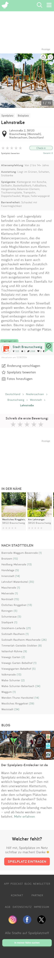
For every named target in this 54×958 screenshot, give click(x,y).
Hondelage (7, 570)
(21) (28, 628)
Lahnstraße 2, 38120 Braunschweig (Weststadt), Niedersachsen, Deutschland (26, 134)
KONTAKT (17, 895)
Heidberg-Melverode (13, 564)
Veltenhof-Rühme (11, 651)
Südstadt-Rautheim (13, 634)
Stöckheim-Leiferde (13, 628)
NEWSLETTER (41, 883)
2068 (31, 351)
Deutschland (12, 394)
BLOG (28, 883)
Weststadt (36, 399)
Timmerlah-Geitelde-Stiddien (19, 645)
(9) (25, 651)
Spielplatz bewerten (10, 153)
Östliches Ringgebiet (13, 605)
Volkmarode (8, 674)
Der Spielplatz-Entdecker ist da (24, 765)
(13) (29, 564)
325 (16, 351)
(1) (40, 552)
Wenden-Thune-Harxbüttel (17, 697)
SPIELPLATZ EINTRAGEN (27, 861)
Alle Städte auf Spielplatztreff (27, 933)
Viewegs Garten (11, 657)
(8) (40, 645)
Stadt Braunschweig (27, 347)
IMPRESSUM (41, 907)
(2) (23, 657)
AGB (7, 907)
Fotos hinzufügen (20, 378)
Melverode (7, 593)
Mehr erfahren (24, 816)
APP (6, 883)
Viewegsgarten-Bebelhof (16, 668)
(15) (15, 558)
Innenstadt (7, 576)
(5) (17, 570)
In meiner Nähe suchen (27, 942)
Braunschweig (15, 399)
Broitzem (6, 558)
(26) (44, 639)
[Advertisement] (28, 460)
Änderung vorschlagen (23, 365)
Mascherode (8, 587)
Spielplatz (7, 115)
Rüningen (7, 610)
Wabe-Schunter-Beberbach (17, 686)
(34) (37, 686)
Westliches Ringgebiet (14, 703)
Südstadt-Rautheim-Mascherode (21, 639)
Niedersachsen (35, 394)
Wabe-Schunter (10, 680)
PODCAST (17, 883)
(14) (17, 576)
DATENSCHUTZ (22, 907)
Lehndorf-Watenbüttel (14, 581)
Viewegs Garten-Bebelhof (17, 663)
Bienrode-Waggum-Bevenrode (19, 552)
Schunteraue (9, 616)
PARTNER (37, 895)
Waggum (6, 692)
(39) (31, 703)
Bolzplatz (23, 115)
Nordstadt (7, 599)
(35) (31, 581)
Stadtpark (7, 622)
